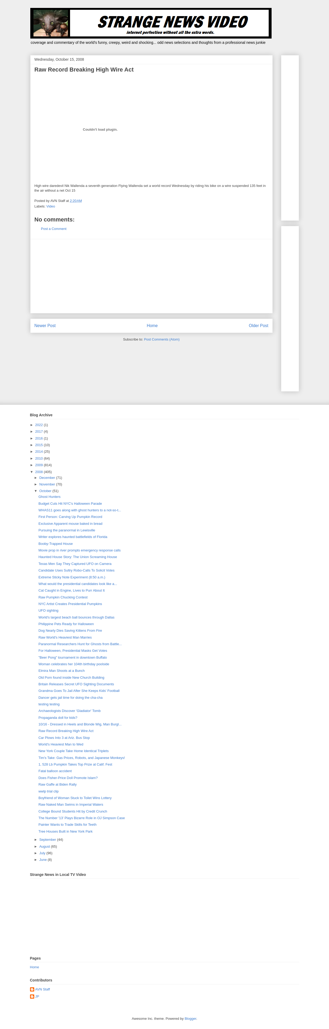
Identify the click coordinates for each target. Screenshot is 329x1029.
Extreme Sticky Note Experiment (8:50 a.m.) (71, 577)
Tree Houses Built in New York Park (65, 831)
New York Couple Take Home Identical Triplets (73, 751)
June (43, 860)
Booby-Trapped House (55, 544)
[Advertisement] (151, 276)
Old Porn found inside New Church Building (71, 677)
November (47, 484)
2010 (39, 458)
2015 (39, 445)
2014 (39, 452)
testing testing (49, 704)
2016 (39, 438)
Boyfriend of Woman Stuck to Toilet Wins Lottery (75, 798)
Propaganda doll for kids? (57, 718)
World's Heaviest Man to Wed (60, 744)
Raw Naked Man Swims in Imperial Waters (70, 804)
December (47, 478)
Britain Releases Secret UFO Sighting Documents (76, 684)
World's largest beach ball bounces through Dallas (76, 617)
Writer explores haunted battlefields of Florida (72, 537)
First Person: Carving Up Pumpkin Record (70, 517)
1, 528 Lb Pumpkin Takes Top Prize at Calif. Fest (75, 764)
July (42, 853)
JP (37, 996)
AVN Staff (42, 989)
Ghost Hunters (49, 497)
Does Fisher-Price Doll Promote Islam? (68, 778)
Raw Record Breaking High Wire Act (66, 731)
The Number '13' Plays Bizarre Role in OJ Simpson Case (81, 818)
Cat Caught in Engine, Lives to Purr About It (71, 590)
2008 (39, 472)
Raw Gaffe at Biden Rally (57, 784)
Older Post (258, 325)
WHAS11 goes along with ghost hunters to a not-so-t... (79, 510)
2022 (39, 425)
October (45, 491)
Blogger (190, 1019)
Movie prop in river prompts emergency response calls (79, 550)
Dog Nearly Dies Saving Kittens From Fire (70, 630)
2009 (39, 465)
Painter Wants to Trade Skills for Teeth (67, 825)
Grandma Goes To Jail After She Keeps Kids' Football (79, 691)
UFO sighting (48, 610)
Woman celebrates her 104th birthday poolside (73, 664)
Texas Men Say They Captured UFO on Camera (74, 564)
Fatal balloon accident (55, 771)
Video (50, 206)
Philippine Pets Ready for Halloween (66, 624)
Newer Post (45, 325)
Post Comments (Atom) (162, 339)
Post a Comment (54, 229)
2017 (39, 431)
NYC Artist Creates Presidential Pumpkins (70, 604)
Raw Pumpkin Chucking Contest (62, 597)
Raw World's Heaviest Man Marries (65, 637)
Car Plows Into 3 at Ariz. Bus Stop (64, 738)
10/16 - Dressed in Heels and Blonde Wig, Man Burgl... (80, 724)
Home (152, 325)
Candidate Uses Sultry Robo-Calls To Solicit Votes (76, 570)
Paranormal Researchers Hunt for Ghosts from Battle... (80, 644)
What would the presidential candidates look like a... (77, 584)
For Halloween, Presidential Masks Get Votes (72, 651)
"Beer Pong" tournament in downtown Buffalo (72, 657)
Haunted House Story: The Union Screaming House (77, 557)
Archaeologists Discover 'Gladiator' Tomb (69, 711)
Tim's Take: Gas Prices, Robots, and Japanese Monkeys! (81, 758)
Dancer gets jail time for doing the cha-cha (70, 698)
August (45, 846)
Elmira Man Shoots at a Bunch (61, 671)
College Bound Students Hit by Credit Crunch (72, 811)
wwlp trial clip (48, 791)
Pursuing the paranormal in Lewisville (66, 530)
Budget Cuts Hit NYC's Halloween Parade (70, 504)
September (48, 840)
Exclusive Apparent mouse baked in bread (70, 524)
